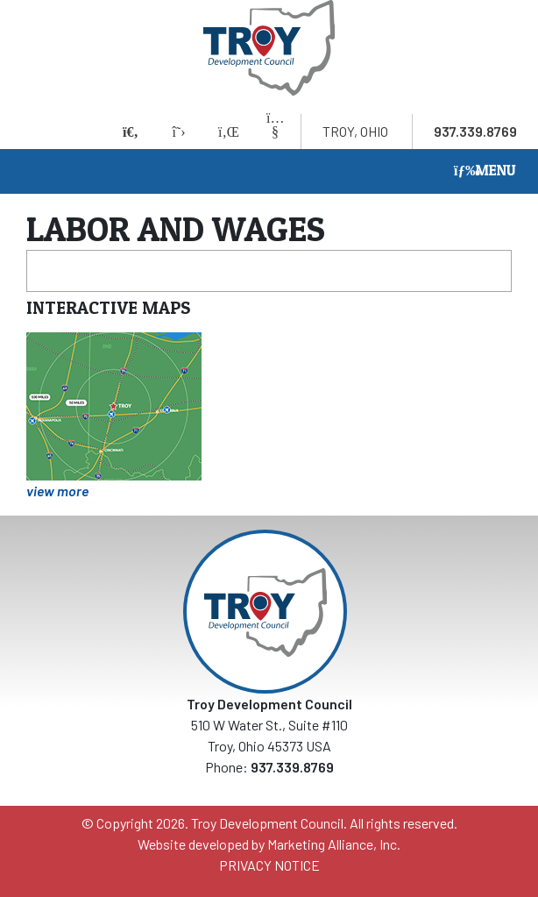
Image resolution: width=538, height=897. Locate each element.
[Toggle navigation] (485, 171)
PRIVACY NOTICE (269, 865)
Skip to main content (0, 15)
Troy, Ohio (355, 131)
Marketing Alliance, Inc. (333, 844)
